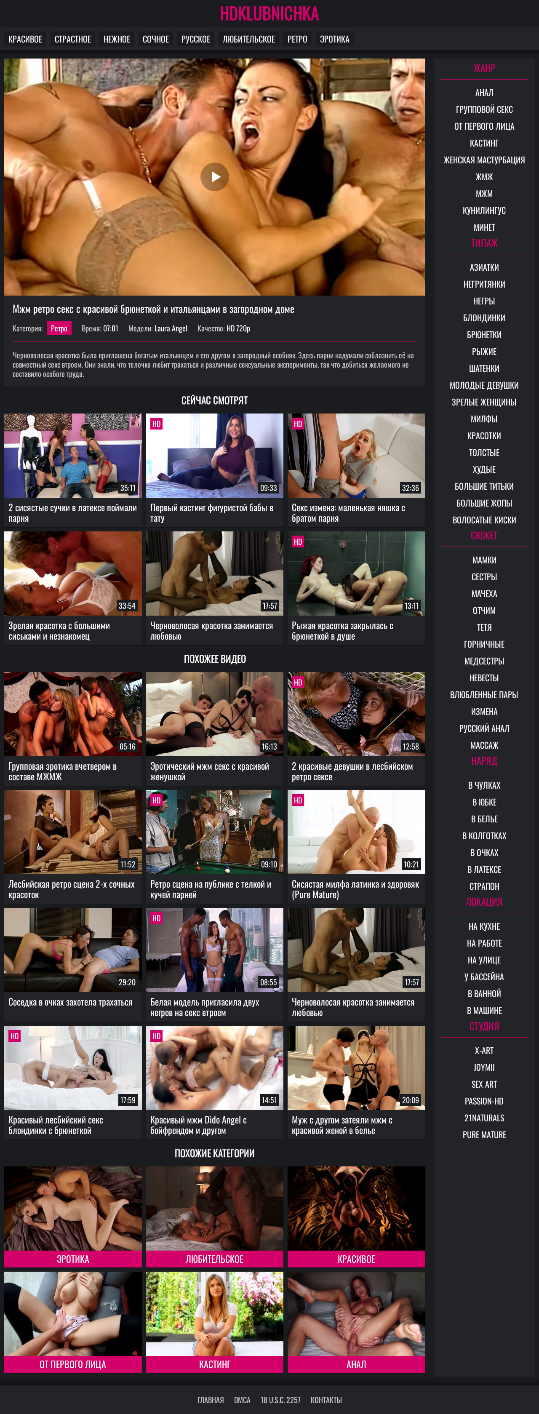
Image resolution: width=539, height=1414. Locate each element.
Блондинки (484, 317)
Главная (210, 1399)
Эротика (335, 38)
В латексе (484, 869)
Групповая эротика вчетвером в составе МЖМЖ (62, 771)
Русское (195, 38)
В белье (484, 818)
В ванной (484, 993)
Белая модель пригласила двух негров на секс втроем (204, 1007)
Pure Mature (484, 1134)
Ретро (297, 38)
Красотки (484, 435)
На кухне (484, 926)
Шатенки (484, 368)
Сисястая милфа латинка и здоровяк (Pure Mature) (355, 889)
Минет (484, 227)
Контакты (326, 1399)
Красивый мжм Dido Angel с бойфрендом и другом (198, 1125)
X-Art (484, 1050)
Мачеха (484, 593)
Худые (484, 469)
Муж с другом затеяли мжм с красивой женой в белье (342, 1125)
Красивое (25, 38)
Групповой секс (484, 109)
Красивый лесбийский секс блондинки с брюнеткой (55, 1125)
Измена (484, 711)
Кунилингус (484, 210)
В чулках (484, 785)
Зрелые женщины (484, 401)
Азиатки (484, 267)
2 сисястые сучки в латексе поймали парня (72, 512)
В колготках (484, 835)
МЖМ (484, 193)
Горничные (484, 644)
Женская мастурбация (484, 159)
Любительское (249, 38)
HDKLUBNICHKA (269, 12)
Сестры (484, 576)
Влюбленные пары (484, 694)
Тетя (484, 627)
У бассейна (484, 976)
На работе (484, 942)
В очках (484, 852)
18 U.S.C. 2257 (281, 1399)
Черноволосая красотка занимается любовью (211, 630)
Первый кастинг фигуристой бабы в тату (211, 512)
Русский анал (484, 728)
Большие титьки (484, 486)
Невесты (484, 677)
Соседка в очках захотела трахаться (70, 1001)
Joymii (484, 1067)
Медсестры (484, 660)
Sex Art (484, 1084)
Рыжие (484, 351)
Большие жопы (484, 502)
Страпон (484, 886)
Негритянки (484, 283)
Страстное (73, 38)
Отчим (484, 610)
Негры (484, 300)
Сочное (156, 38)
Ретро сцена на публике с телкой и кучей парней (210, 889)
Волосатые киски (484, 519)
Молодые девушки (484, 385)
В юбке (484, 801)
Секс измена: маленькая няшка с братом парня (348, 512)
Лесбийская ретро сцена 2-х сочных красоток (71, 889)
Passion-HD (484, 1100)
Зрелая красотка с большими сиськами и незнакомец (59, 630)
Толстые (484, 452)
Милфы (484, 418)
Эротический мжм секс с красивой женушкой (209, 771)
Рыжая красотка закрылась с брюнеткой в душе (342, 630)
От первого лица (73, 1364)
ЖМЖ (484, 176)
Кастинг (214, 1364)
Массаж (484, 745)
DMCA (242, 1399)
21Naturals (484, 1117)
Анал (356, 1364)
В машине (484, 1010)
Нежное (117, 38)
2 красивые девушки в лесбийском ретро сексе (352, 771)
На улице (484, 959)
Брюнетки (484, 334)
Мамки (484, 559)
